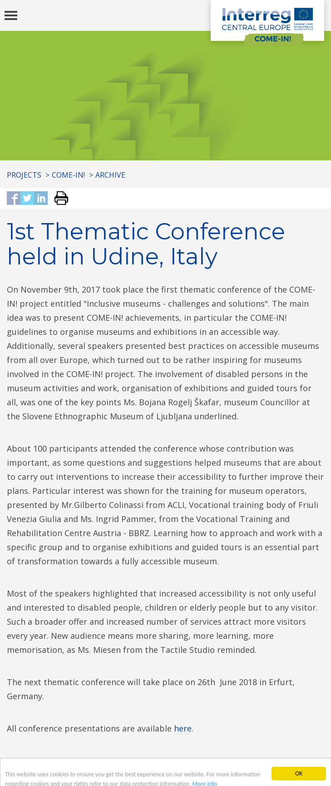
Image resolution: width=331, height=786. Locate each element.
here (183, 728)
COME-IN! (68, 175)
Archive (110, 175)
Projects (24, 175)
